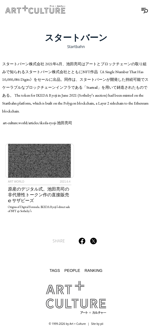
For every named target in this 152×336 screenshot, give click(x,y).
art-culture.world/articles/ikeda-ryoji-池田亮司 (37, 122)
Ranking (93, 270)
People (72, 270)
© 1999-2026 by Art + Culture (67, 324)
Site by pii (97, 324)
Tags (54, 270)
